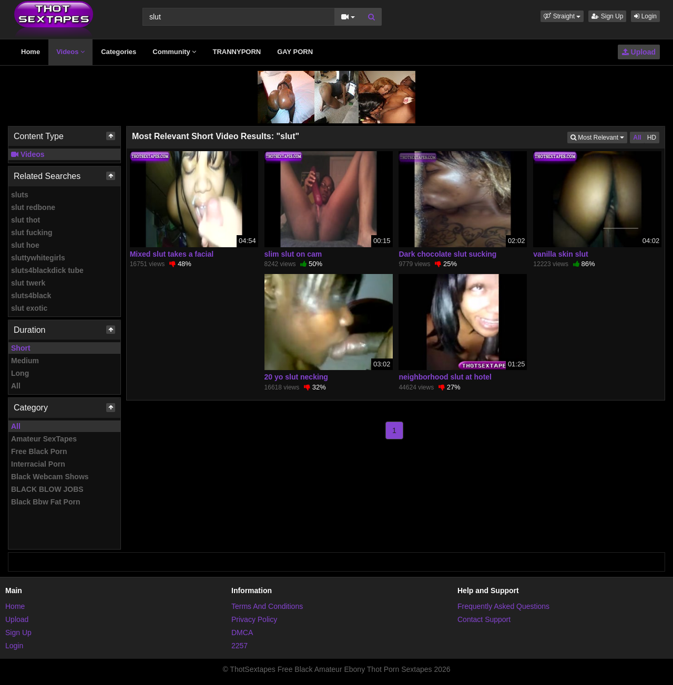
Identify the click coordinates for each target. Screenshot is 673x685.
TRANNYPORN (236, 52)
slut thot (25, 220)
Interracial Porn (38, 464)
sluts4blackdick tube (47, 270)
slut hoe (25, 245)
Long (20, 373)
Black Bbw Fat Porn (45, 502)
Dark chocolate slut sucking (447, 254)
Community (174, 52)
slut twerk (28, 283)
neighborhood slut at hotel (445, 377)
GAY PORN (295, 52)
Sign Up (607, 16)
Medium (25, 360)
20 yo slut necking (296, 377)
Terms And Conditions (267, 606)
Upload (639, 52)
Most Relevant (598, 136)
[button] (562, 16)
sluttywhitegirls (38, 258)
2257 (239, 645)
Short (20, 348)
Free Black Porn (39, 451)
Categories (118, 52)
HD (651, 137)
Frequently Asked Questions (503, 606)
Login (645, 16)
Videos (70, 52)
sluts (19, 195)
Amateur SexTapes (44, 439)
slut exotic (29, 308)
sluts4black (31, 295)
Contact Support (484, 619)
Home (30, 52)
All (16, 386)
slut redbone (33, 207)
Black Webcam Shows (50, 476)
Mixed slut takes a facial (172, 254)
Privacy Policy (254, 619)
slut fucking (32, 232)
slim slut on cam (293, 254)
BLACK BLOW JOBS (47, 489)
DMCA (242, 632)
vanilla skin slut (560, 254)
